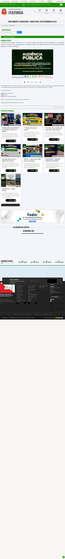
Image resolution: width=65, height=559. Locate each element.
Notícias (7, 25)
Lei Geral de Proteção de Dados (57, 309)
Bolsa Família (19, 289)
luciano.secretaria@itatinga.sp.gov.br (57, 294)
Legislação (30, 298)
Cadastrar (52, 281)
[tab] (34, 11)
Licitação (29, 300)
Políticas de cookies (54, 306)
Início (3, 25)
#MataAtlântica (16, 102)
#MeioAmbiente (4, 102)
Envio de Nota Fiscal (31, 296)
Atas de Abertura (31, 287)
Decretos (18, 298)
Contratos (18, 296)
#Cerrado (21, 102)
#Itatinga (10, 102)
